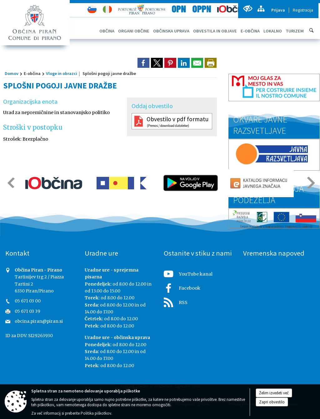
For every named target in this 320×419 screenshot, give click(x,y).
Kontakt (17, 253)
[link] (143, 63)
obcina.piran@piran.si (39, 321)
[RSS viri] (200, 300)
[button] (10, 182)
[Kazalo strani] (260, 8)
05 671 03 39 (27, 311)
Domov (11, 73)
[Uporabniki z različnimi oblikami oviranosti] (247, 8)
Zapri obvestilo (272, 402)
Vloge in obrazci (61, 73)
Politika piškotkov (96, 413)
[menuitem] (107, 30)
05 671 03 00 (28, 301)
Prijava (278, 10)
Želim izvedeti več (274, 393)
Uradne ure (101, 253)
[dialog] (210, 63)
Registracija (303, 10)
